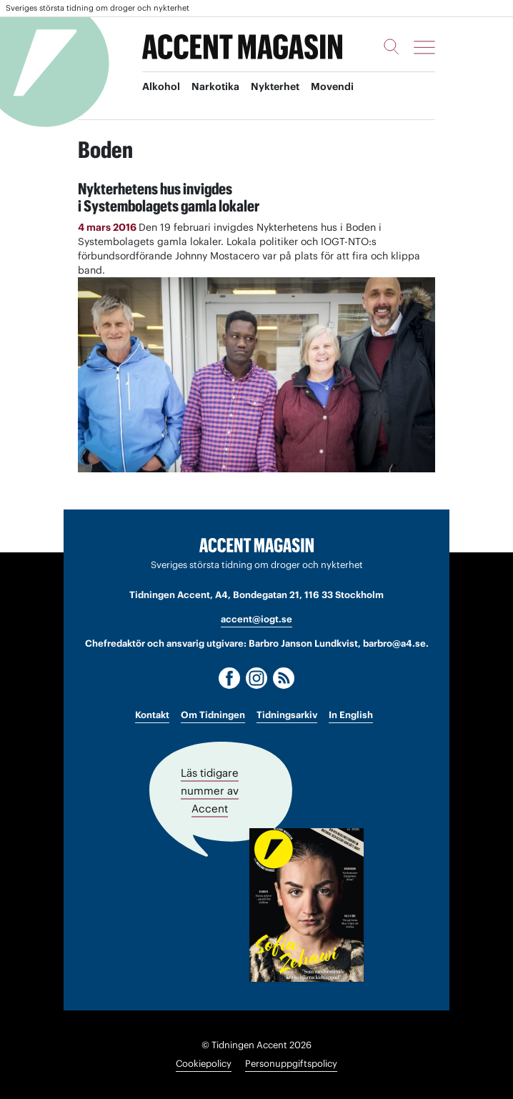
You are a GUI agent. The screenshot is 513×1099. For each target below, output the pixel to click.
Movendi (332, 86)
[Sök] (391, 46)
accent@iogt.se (256, 619)
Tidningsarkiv (286, 715)
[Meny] (424, 47)
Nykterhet (275, 86)
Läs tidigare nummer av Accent (210, 790)
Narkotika (215, 86)
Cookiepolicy (203, 1064)
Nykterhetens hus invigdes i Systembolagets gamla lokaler (168, 197)
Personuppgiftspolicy (291, 1064)
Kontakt (152, 715)
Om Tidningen (213, 715)
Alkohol (161, 86)
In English (351, 715)
